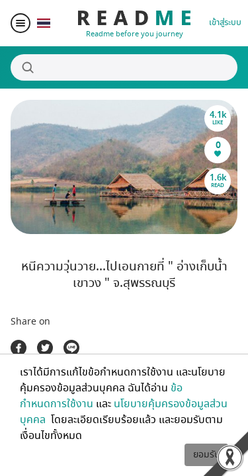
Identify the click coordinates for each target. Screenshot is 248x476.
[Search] (124, 67)
